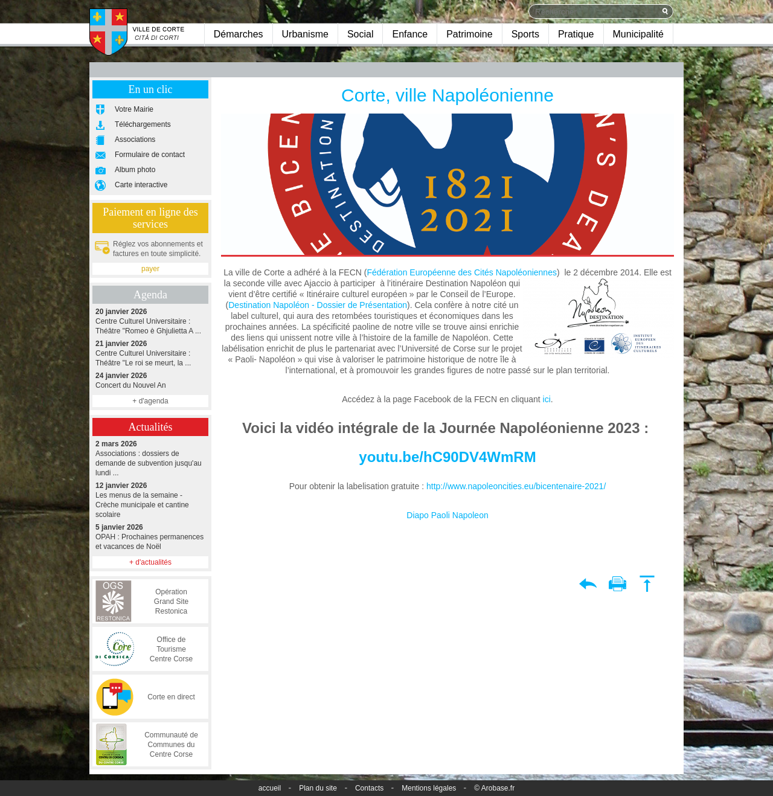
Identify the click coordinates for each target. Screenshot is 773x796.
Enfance (410, 34)
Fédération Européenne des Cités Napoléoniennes (461, 272)
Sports (525, 34)
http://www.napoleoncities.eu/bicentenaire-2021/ (516, 486)
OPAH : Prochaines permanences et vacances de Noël (150, 536)
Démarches (238, 34)
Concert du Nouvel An (150, 380)
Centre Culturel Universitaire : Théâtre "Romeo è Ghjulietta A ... (150, 321)
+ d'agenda (150, 401)
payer (150, 269)
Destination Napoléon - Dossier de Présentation (317, 305)
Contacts (369, 788)
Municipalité (638, 34)
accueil (269, 788)
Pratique (576, 34)
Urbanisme (305, 34)
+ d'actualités (150, 562)
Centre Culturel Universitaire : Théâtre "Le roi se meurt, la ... (150, 353)
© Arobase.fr (494, 788)
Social (360, 34)
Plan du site (318, 788)
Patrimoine (469, 34)
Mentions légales (429, 788)
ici (547, 399)
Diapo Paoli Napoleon (447, 515)
